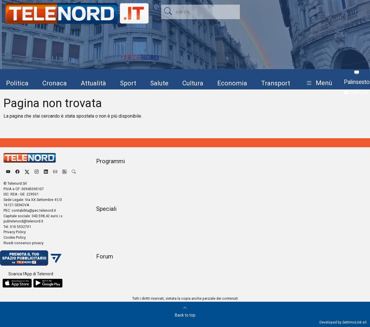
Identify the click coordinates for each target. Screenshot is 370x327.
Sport (128, 83)
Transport (275, 83)
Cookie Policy (14, 237)
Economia (232, 83)
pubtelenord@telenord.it (23, 221)
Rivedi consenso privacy (23, 243)
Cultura (192, 83)
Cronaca (54, 83)
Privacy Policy (14, 232)
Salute (159, 83)
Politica (17, 83)
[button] (318, 83)
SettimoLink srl (354, 322)
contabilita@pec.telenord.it (34, 210)
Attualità (93, 83)
